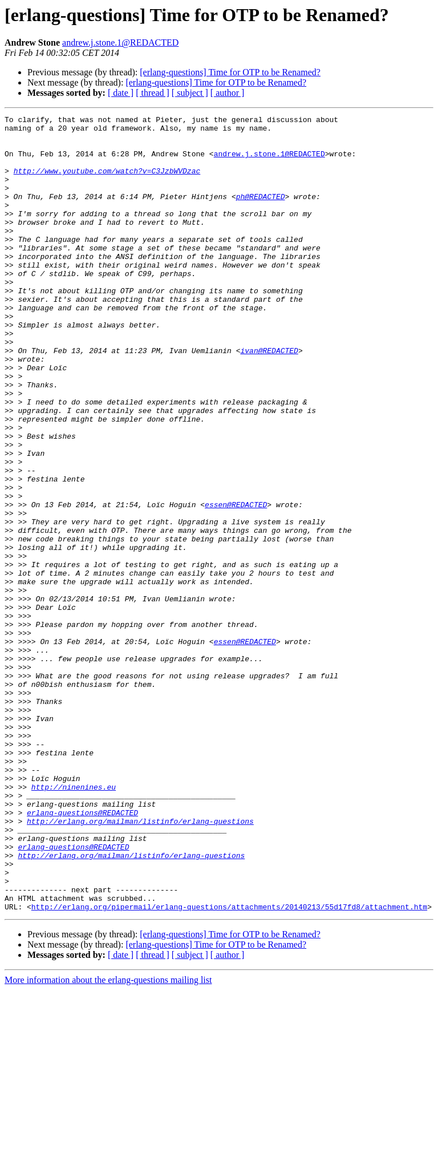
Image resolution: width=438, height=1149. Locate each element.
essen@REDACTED (236, 583)
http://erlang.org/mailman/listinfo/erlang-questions (140, 963)
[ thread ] (152, 93)
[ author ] (227, 93)
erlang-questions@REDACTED (82, 953)
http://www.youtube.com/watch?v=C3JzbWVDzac (107, 182)
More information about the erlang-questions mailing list (108, 1139)
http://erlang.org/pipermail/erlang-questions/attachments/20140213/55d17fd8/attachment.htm (229, 1066)
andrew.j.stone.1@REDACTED (120, 42)
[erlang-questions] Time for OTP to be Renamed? (230, 72)
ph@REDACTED (260, 213)
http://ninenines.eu (73, 922)
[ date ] (120, 93)
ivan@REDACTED (269, 398)
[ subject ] (190, 93)
